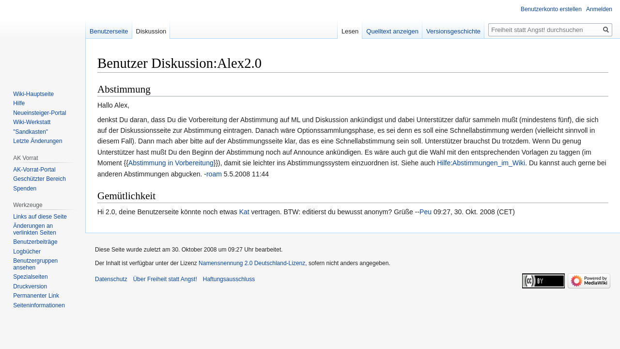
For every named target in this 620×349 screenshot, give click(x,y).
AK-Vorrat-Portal (34, 169)
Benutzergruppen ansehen (35, 264)
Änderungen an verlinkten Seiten (34, 229)
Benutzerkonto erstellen (551, 9)
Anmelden (599, 9)
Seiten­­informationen (39, 305)
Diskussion (151, 31)
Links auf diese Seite (40, 216)
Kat (244, 212)
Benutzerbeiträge (35, 241)
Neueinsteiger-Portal (39, 113)
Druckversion (30, 286)
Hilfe (19, 103)
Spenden (24, 188)
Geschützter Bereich (39, 178)
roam (214, 174)
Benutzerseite (109, 31)
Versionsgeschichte (453, 31)
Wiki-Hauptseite (33, 94)
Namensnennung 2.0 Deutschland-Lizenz (252, 263)
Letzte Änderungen (37, 141)
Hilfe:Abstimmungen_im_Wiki (481, 163)
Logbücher (27, 251)
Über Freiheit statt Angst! (165, 279)
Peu (425, 212)
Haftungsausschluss (229, 279)
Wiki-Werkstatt (31, 122)
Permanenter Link (36, 295)
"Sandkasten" (30, 131)
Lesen (349, 31)
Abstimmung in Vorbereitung (171, 163)
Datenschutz (111, 279)
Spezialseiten (30, 276)
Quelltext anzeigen (392, 31)
